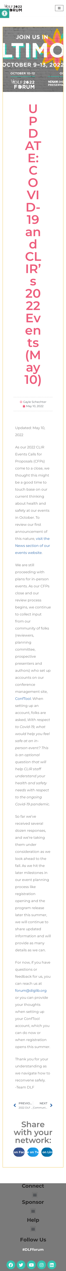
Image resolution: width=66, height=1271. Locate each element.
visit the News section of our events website (32, 545)
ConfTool (23, 699)
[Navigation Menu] (59, 8)
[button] (4, 13)
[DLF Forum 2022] (13, 8)
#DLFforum (33, 1249)
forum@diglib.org (31, 990)
